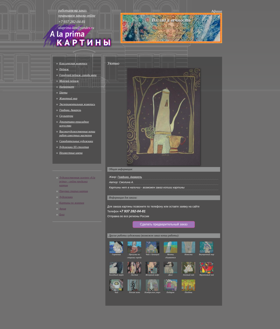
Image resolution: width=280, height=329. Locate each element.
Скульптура (66, 116)
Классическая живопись (73, 63)
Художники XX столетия (74, 147)
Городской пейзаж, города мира (77, 75)
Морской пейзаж (69, 81)
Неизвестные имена (70, 152)
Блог (62, 214)
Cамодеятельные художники (76, 141)
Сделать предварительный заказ (163, 224)
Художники (66, 197)
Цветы (63, 92)
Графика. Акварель (70, 110)
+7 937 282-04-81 (132, 211)
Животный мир (68, 98)
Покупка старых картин (73, 191)
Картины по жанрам (71, 202)
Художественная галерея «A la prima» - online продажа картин (77, 181)
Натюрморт (66, 86)
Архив (62, 208)
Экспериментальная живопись (77, 104)
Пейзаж (64, 69)
